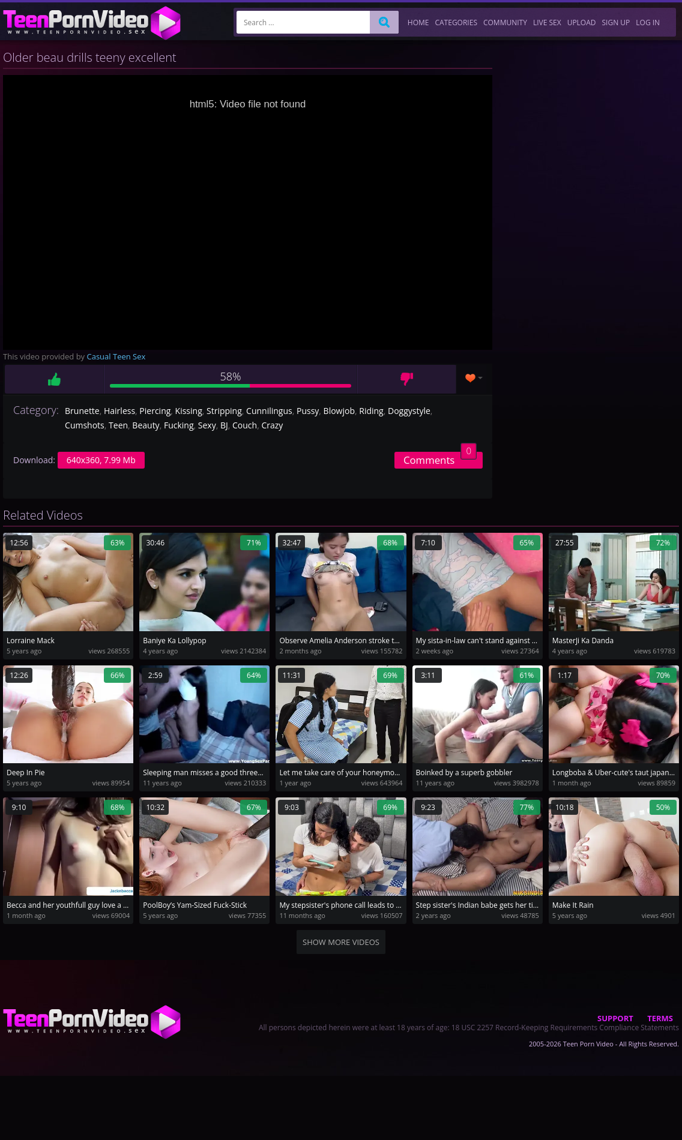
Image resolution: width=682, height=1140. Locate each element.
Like (54, 379)
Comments (440, 459)
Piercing (154, 410)
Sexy (207, 425)
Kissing (188, 410)
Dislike (407, 379)
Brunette (82, 410)
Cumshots (84, 425)
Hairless (119, 410)
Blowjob (339, 410)
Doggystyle (409, 410)
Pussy (308, 410)
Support (615, 1018)
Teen (118, 425)
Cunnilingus (269, 410)
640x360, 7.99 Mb (101, 460)
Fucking (179, 425)
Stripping (224, 410)
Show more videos (341, 942)
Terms (660, 1018)
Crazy (272, 425)
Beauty (145, 425)
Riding (371, 410)
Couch (244, 425)
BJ (224, 425)
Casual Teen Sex (116, 356)
